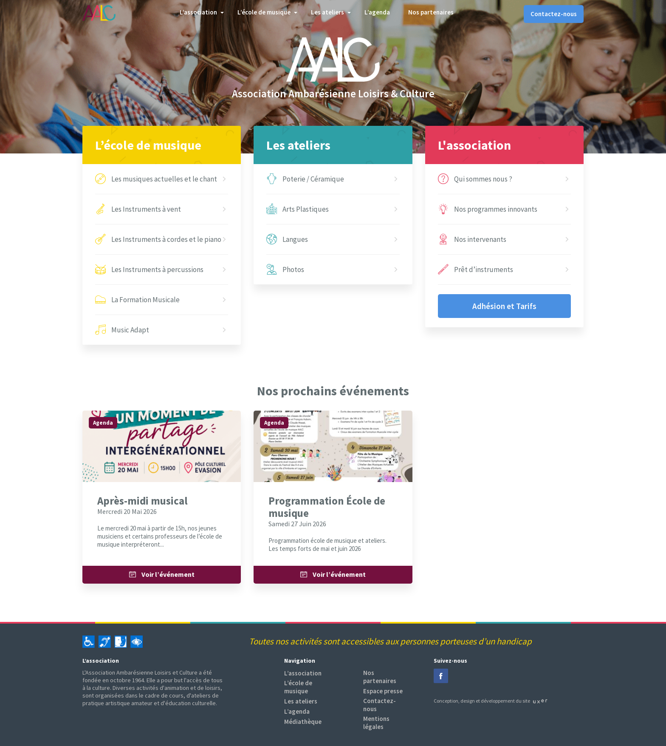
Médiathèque (303, 722)
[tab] (333, 14)
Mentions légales (376, 723)
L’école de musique (264, 12)
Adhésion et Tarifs (504, 306)
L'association (474, 145)
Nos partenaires (431, 12)
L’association (198, 12)
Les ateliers (327, 12)
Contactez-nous (554, 14)
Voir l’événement (162, 574)
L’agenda (377, 12)
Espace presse (383, 691)
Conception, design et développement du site (490, 701)
